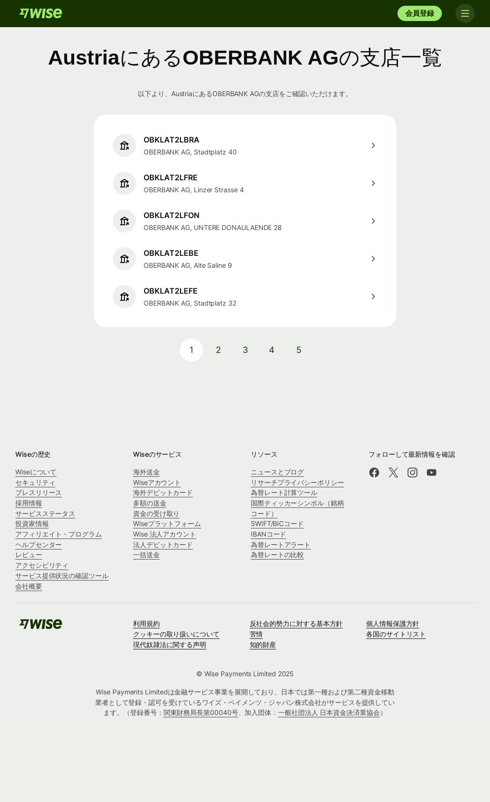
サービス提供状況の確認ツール (62, 575)
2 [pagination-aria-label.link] (218, 350)
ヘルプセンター (38, 544)
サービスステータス (45, 513)
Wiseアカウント (157, 482)
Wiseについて (35, 472)
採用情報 (28, 503)
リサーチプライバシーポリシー (297, 482)
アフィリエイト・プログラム (58, 534)
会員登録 (419, 13)
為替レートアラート (281, 544)
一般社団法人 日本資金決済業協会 (329, 712)
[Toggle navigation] (465, 13)
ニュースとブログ (277, 472)
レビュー (28, 554)
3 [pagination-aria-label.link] (245, 350)
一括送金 (146, 554)
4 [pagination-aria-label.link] (272, 350)
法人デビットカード (163, 544)
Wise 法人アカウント (164, 534)
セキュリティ (35, 482)
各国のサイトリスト (396, 634)
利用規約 (146, 623)
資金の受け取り (156, 513)
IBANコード (268, 534)
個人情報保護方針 (392, 623)
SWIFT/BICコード (277, 523)
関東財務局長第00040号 (201, 712)
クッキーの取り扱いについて (176, 634)
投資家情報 (32, 523)
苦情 (256, 634)
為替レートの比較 (277, 554)
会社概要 (28, 586)
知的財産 (263, 644)
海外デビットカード (163, 492)
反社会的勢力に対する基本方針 (296, 623)
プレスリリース (38, 492)
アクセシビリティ (41, 565)
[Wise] (40, 13)
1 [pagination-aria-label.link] (191, 350)
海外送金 (146, 472)
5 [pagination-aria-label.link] (298, 350)
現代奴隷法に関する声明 (169, 644)
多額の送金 (150, 503)
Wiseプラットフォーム (167, 523)
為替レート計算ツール (284, 492)
